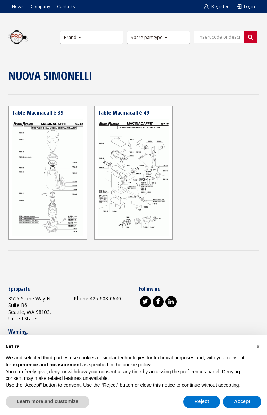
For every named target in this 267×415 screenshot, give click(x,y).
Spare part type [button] (149, 37)
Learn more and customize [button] (47, 401)
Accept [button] (242, 401)
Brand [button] (72, 37)
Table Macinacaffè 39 (37, 112)
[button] (258, 346)
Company (40, 6)
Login (245, 6)
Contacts (66, 6)
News (18, 6)
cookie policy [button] (136, 364)
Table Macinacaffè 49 (123, 112)
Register (216, 6)
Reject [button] (201, 401)
